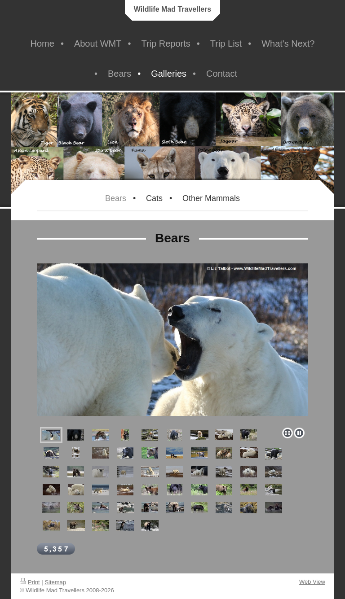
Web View (312, 581)
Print (30, 582)
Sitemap (55, 582)
